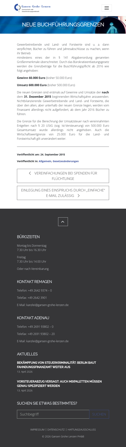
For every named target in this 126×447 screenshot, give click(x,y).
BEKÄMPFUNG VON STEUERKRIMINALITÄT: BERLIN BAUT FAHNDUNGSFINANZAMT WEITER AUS (56, 365)
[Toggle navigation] (107, 8)
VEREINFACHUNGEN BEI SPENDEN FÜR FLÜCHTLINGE (63, 176)
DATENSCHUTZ (56, 429)
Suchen (99, 414)
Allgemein (45, 161)
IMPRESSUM (37, 429)
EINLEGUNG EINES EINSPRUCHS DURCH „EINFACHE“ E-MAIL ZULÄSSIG (63, 193)
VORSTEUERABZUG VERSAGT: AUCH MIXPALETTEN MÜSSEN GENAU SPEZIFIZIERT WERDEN (59, 384)
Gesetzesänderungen (66, 161)
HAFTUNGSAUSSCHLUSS (82, 429)
